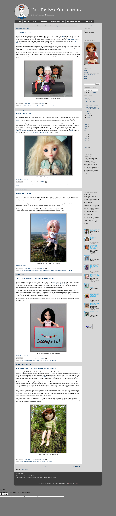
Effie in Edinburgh (24, 194)
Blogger (77, 483)
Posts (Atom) (25, 469)
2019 (86, 132)
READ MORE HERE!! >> (22, 101)
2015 (86, 140)
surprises (18, 120)
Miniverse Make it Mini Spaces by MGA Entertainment (94, 295)
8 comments (27, 181)
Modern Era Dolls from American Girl (91, 102)
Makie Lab (39, 105)
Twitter (85, 76)
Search (35, 21)
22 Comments (92, 292)
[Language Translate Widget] (91, 90)
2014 (86, 143)
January (88, 117)
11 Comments (92, 243)
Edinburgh (27, 270)
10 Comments (92, 272)
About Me (44, 21)
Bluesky (85, 78)
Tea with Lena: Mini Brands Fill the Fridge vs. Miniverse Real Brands (94, 285)
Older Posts (76, 466)
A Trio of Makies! (23, 32)
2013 (86, 145)
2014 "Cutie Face (70, 39)
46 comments (27, 358)
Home (19, 21)
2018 (86, 134)
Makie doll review (32, 105)
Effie (28, 130)
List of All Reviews (73, 21)
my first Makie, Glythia (59, 284)
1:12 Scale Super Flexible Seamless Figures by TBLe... (93, 108)
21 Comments (92, 235)
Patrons (26, 21)
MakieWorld (69, 270)
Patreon (85, 70)
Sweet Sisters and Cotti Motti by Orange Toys (95, 275)
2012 (86, 147)
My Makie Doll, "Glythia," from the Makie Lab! (36, 368)
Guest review (35, 184)
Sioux (71, 130)
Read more (97, 234)
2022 (86, 126)
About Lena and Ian (57, 21)
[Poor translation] (5, 494)
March (88, 113)
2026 (86, 98)
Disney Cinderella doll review (26, 184)
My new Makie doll (21, 204)
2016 (86, 138)
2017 (86, 136)
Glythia (63, 36)
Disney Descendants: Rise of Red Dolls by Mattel (94, 257)
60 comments (27, 459)
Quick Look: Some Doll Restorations (94, 304)
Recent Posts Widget (86, 321)
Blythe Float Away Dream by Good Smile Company (94, 313)
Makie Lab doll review (47, 105)
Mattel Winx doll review (55, 184)
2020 (86, 130)
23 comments (27, 268)
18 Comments (92, 281)
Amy (49, 176)
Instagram (86, 72)
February (89, 115)
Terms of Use (88, 21)
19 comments (27, 103)
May (88, 99)
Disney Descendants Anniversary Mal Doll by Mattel (94, 266)
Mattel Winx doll (46, 184)
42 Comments (92, 309)
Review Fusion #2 (23, 113)
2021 (86, 128)
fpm (69, 483)
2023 (86, 124)
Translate (92, 92)
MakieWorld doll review (57, 105)
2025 (86, 120)
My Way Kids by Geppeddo (92, 105)
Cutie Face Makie (20, 130)
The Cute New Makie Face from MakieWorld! (35, 278)
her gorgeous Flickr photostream (40, 132)
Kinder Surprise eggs (34, 270)
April (88, 111)
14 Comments (92, 253)
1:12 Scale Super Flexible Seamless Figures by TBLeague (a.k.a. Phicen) (94, 247)
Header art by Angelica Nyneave (91, 25)
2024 (86, 122)
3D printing (22, 105)
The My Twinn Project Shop (90, 74)
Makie (26, 105)
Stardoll (44, 377)
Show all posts (56, 26)
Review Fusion (64, 184)
